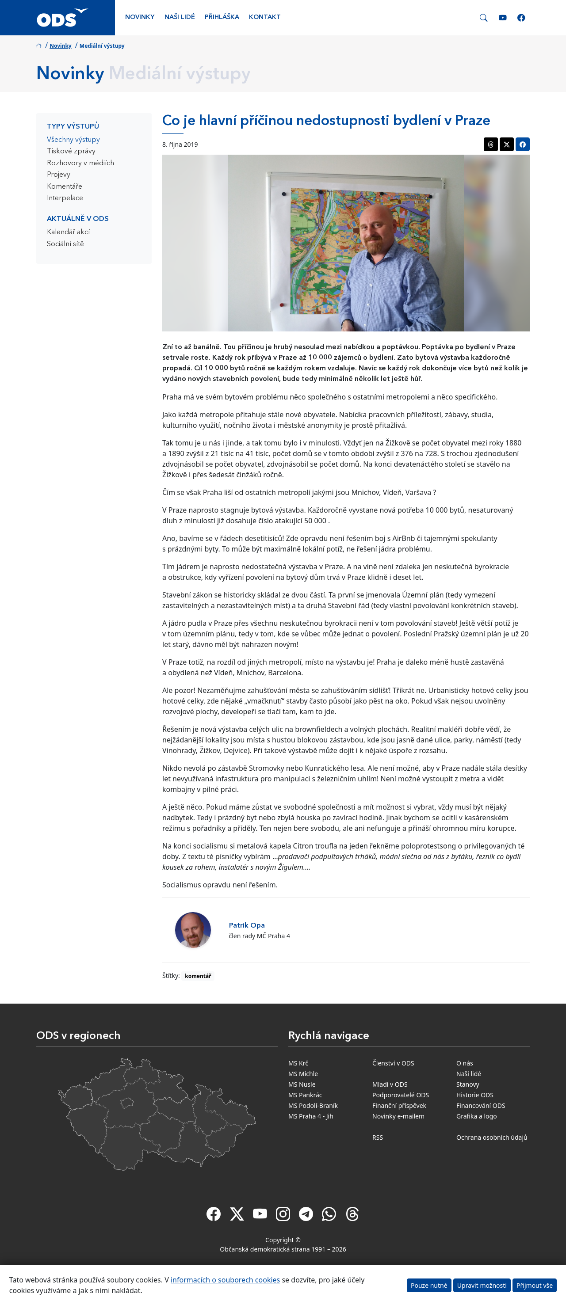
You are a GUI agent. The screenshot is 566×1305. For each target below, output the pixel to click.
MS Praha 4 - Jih (310, 1116)
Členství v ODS (393, 1063)
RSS (377, 1137)
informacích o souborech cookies (225, 1280)
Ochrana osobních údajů (492, 1137)
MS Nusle (302, 1084)
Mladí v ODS (390, 1084)
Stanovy (467, 1084)
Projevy (58, 175)
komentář (198, 976)
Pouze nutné (429, 1285)
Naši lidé (179, 17)
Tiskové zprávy (71, 151)
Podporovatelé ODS (400, 1095)
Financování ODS (480, 1105)
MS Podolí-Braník (313, 1105)
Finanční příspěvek (399, 1105)
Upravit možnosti (482, 1285)
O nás (464, 1063)
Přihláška (222, 17)
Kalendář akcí (68, 232)
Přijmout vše (534, 1285)
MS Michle (303, 1073)
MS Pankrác (305, 1095)
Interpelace (65, 198)
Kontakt (265, 17)
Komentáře (64, 186)
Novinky (139, 17)
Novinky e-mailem (398, 1116)
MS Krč (298, 1063)
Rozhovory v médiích (80, 163)
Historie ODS (474, 1095)
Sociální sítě (65, 244)
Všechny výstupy (73, 140)
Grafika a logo (476, 1116)
